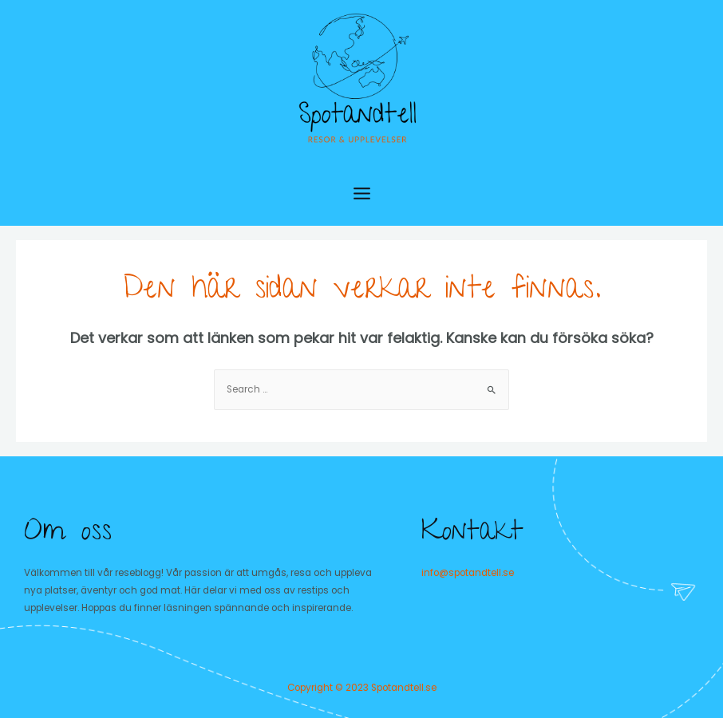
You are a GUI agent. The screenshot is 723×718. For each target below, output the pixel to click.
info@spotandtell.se (467, 572)
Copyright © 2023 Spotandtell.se (362, 687)
